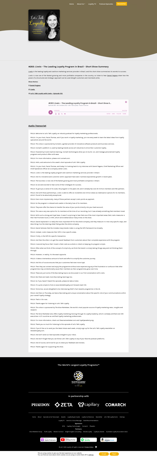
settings (90, 455)
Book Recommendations (95, 421)
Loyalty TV (92, 4)
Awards (65, 417)
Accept (103, 454)
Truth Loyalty (58, 432)
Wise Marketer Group (45, 432)
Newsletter (121, 4)
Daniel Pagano (112, 75)
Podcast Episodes (106, 4)
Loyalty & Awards (113, 432)
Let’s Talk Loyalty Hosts (117, 417)
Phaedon (93, 426)
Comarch (85, 426)
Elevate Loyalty (101, 432)
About (40, 417)
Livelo (30, 71)
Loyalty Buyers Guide (76, 417)
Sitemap (56, 421)
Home (71, 4)
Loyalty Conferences (91, 417)
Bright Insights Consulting (85, 432)
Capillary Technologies (73, 426)
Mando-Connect (69, 432)
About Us (80, 4)
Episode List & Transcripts (52, 417)
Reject (115, 454)
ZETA (62, 426)
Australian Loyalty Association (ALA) (78, 436)
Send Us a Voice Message (77, 421)
